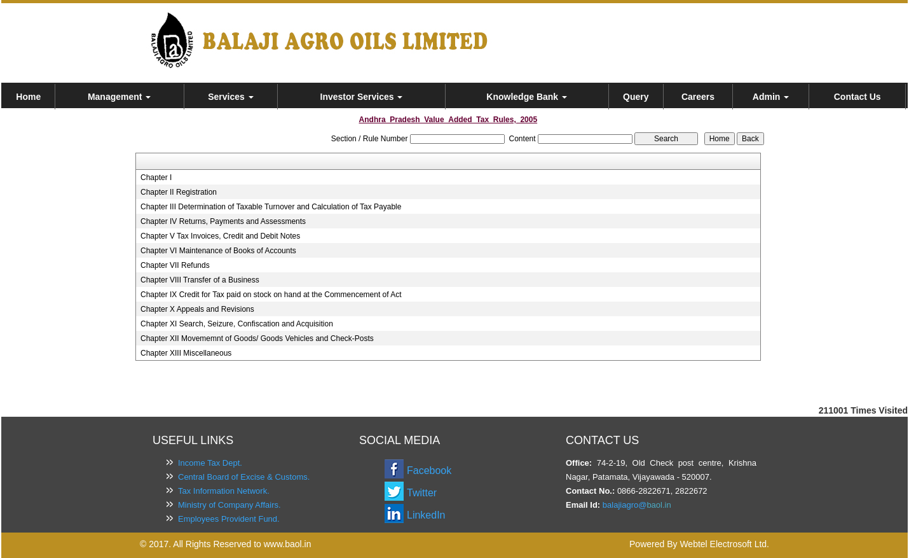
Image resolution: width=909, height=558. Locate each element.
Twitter (422, 492)
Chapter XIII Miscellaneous (185, 353)
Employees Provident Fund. (229, 519)
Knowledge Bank (526, 97)
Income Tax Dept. (210, 463)
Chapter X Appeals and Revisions (197, 309)
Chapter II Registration (178, 192)
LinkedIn (426, 515)
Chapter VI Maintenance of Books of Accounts (218, 250)
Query (635, 97)
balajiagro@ (625, 505)
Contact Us (857, 97)
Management (119, 97)
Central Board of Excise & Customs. (244, 477)
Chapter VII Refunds (175, 265)
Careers (697, 97)
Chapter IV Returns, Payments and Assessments (223, 221)
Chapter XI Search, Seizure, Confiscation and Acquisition (236, 323)
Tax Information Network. (224, 491)
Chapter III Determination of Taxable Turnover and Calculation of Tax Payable (270, 206)
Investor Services (361, 97)
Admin (771, 97)
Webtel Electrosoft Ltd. (724, 544)
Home (28, 97)
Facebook (429, 470)
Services (231, 97)
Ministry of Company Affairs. (229, 505)
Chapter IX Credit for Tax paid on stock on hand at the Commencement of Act (271, 294)
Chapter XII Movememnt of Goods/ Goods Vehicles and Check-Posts (257, 338)
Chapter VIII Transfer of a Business (199, 280)
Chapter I (156, 177)
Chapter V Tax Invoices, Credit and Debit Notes (220, 236)
